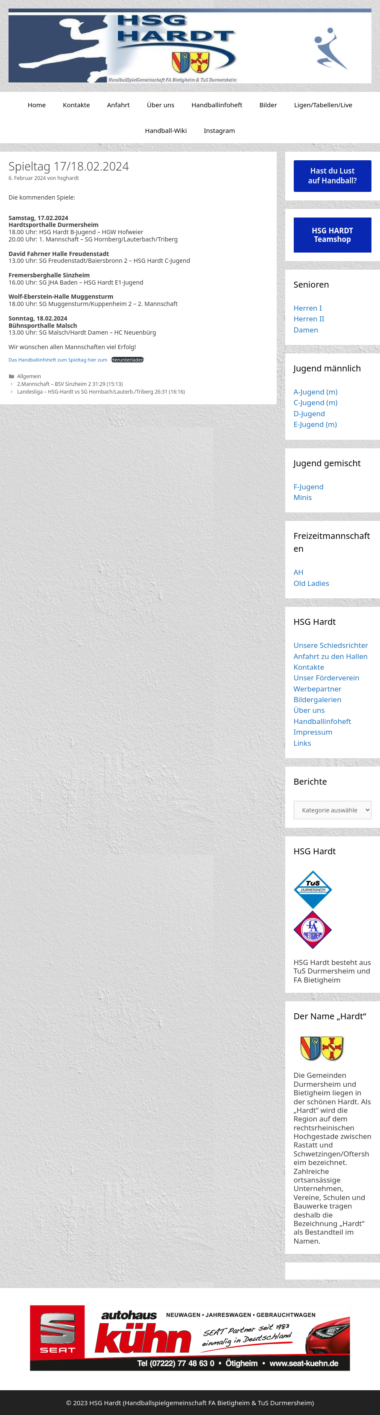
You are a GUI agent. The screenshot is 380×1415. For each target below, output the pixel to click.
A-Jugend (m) (316, 392)
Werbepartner (318, 689)
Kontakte (76, 104)
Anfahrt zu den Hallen (331, 656)
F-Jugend (309, 486)
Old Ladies (312, 583)
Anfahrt (118, 104)
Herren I (308, 308)
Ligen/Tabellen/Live (323, 104)
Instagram (219, 130)
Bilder (268, 104)
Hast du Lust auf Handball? (332, 175)
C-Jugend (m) (316, 402)
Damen (306, 330)
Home (37, 104)
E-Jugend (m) (315, 424)
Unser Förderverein (327, 677)
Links (302, 743)
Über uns (160, 104)
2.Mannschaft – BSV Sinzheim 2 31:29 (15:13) (70, 383)
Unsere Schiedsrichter (331, 645)
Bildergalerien (318, 699)
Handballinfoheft (217, 104)
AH (299, 572)
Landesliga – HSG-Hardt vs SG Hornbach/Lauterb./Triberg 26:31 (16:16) (101, 391)
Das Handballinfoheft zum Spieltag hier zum (58, 359)
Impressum (313, 732)
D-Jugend (309, 413)
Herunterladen (127, 359)
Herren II (309, 319)
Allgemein (29, 376)
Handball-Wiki (166, 130)
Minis (303, 497)
